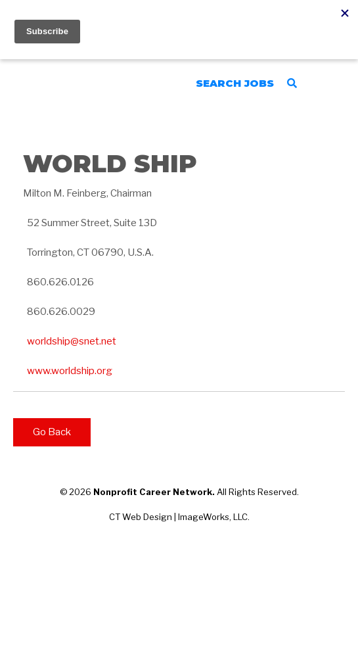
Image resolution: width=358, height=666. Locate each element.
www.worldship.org (69, 371)
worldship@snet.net (71, 341)
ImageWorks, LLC (213, 516)
